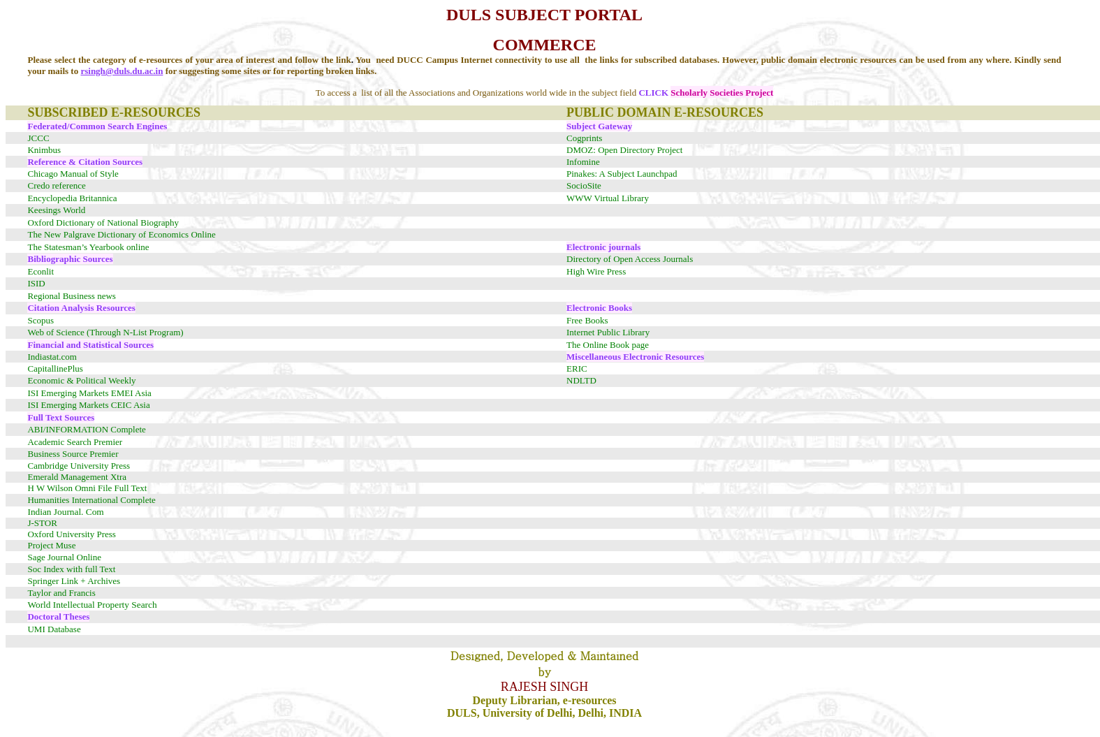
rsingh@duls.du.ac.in (121, 71)
